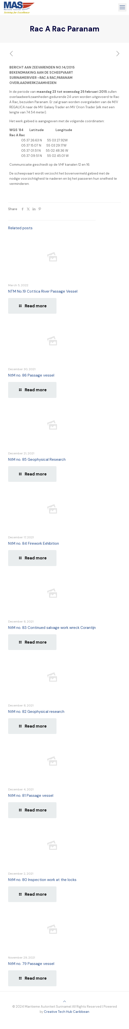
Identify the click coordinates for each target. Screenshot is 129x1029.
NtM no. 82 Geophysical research (36, 711)
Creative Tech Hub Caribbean (66, 1012)
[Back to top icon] (64, 1001)
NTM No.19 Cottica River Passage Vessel (42, 291)
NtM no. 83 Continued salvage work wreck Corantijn (52, 627)
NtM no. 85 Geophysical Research (37, 459)
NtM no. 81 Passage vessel (30, 795)
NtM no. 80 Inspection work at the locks (42, 879)
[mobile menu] (122, 7)
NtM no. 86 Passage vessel (31, 375)
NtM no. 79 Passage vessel (31, 963)
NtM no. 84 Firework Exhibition (33, 543)
